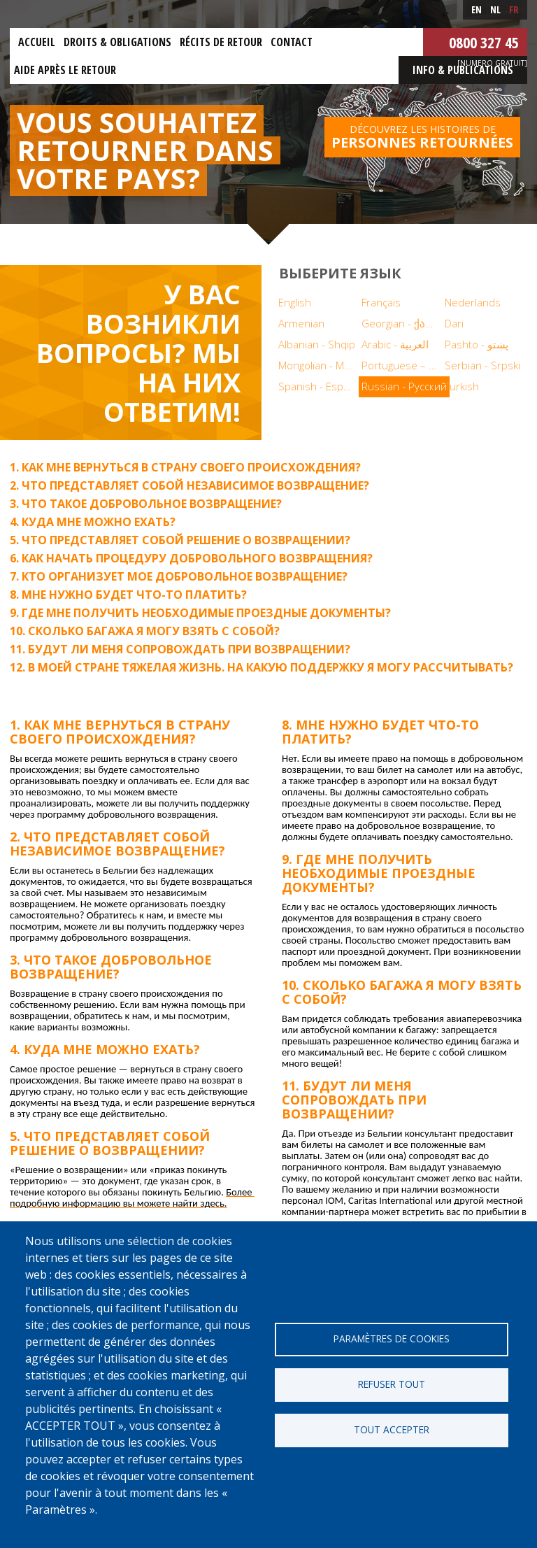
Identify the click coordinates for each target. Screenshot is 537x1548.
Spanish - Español (318, 386)
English (294, 302)
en (476, 9)
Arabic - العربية (395, 344)
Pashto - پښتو (476, 344)
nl (495, 9)
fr (514, 9)
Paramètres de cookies (392, 1338)
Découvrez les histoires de (422, 137)
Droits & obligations (117, 42)
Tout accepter (391, 1429)
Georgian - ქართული (401, 323)
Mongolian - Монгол (318, 365)
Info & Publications (463, 70)
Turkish (462, 386)
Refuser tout (391, 1384)
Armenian (301, 323)
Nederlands (473, 302)
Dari (454, 323)
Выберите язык (340, 273)
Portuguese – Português (401, 365)
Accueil (36, 42)
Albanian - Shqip (316, 344)
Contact (292, 42)
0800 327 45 (484, 41)
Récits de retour (221, 42)
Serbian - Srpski (482, 365)
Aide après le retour (65, 70)
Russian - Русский (404, 386)
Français (381, 302)
